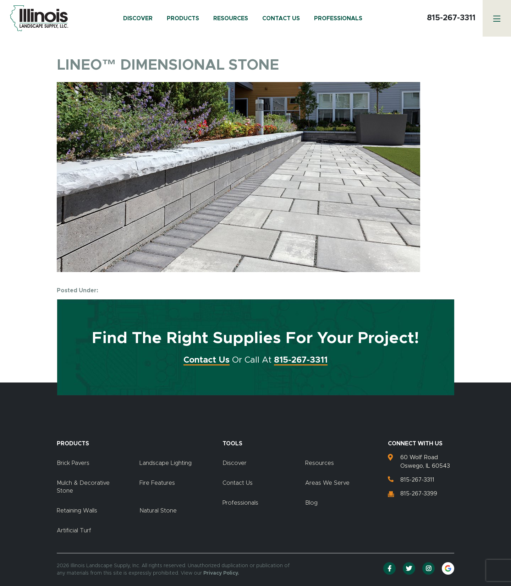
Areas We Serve (327, 483)
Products (183, 18)
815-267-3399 (418, 494)
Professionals (338, 18)
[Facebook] (389, 568)
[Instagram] (428, 568)
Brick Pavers (73, 463)
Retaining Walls (77, 511)
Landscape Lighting (165, 463)
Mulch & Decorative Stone (83, 487)
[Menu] (497, 18)
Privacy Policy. (221, 573)
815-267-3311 (451, 18)
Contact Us (281, 18)
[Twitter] (409, 568)
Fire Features (157, 483)
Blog (311, 503)
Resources (230, 18)
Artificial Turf (74, 530)
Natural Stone (158, 511)
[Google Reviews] (448, 568)
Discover (138, 18)
